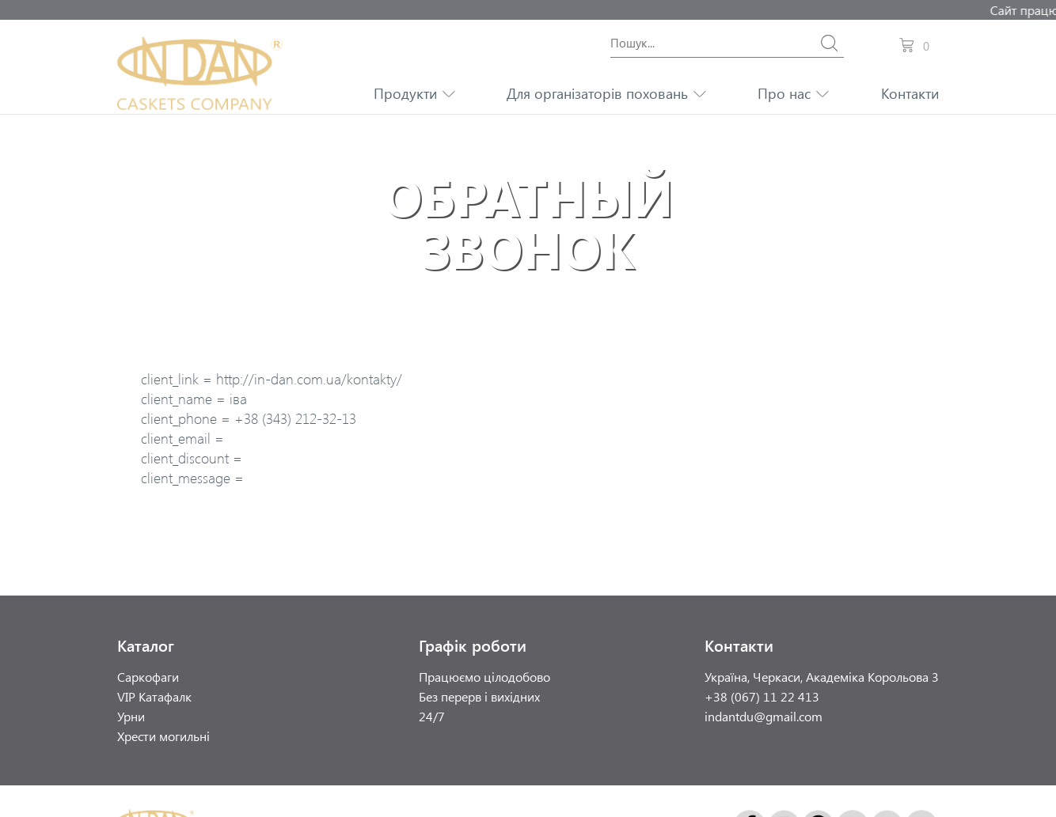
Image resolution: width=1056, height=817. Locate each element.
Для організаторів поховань (597, 93)
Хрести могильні (163, 736)
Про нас (784, 93)
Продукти (405, 93)
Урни (131, 716)
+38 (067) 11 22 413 (762, 696)
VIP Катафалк (154, 696)
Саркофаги (148, 676)
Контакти (910, 93)
